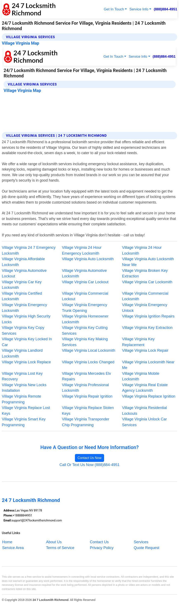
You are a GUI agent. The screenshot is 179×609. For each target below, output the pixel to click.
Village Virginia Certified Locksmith (22, 296)
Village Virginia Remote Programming (21, 399)
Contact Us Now (90, 458)
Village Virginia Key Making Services (85, 342)
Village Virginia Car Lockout (85, 282)
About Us (54, 542)
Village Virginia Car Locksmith (147, 282)
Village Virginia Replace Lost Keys (26, 410)
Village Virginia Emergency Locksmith (24, 308)
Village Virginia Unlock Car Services (144, 422)
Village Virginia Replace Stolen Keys (88, 410)
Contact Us (99, 542)
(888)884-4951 (165, 9)
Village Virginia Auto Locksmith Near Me (148, 262)
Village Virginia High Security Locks (26, 319)
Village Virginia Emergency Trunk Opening (84, 308)
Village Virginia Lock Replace (26, 362)
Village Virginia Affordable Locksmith (23, 262)
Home (7, 542)
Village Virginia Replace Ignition (148, 396)
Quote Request (146, 548)
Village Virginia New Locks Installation (24, 388)
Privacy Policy (101, 548)
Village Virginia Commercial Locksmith (145, 296)
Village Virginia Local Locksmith (88, 350)
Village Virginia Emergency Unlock (144, 308)
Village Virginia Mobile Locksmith (140, 376)
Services (141, 542)
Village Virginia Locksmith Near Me (148, 365)
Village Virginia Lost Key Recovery (22, 376)
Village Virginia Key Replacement (138, 342)
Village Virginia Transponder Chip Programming (85, 422)
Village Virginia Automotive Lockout (24, 273)
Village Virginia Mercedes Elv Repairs (86, 376)
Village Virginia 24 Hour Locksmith (142, 250)
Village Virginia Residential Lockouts (144, 410)
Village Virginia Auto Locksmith (88, 259)
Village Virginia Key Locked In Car (27, 342)
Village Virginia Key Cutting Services (85, 330)
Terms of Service (60, 548)
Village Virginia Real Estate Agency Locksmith (145, 388)
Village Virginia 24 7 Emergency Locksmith (29, 250)
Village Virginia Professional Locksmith (85, 388)
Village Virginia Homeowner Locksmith (85, 319)
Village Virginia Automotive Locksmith (84, 273)
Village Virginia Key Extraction (147, 327)
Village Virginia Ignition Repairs (148, 316)
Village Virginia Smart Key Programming (24, 422)
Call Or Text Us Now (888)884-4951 (89, 465)
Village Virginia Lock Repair (145, 350)
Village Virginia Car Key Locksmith (22, 285)
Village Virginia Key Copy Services (23, 330)
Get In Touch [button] (114, 9)
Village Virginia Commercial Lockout (85, 296)
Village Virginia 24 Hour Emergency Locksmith (81, 250)
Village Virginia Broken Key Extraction (145, 273)
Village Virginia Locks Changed (88, 362)
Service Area (13, 548)
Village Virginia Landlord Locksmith (22, 353)
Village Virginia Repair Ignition (87, 396)
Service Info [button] (138, 9)
